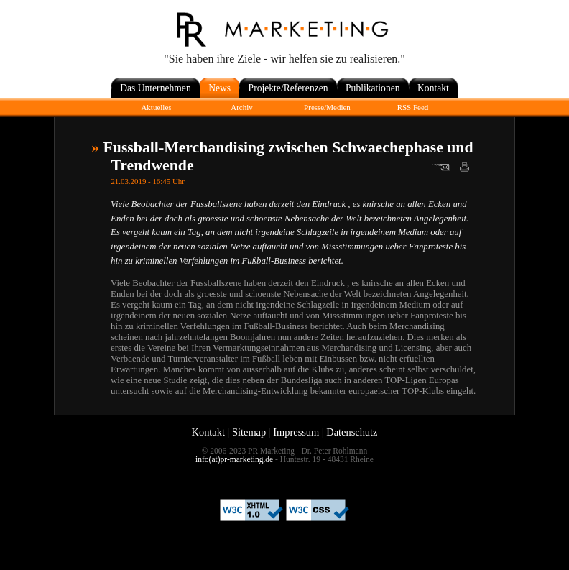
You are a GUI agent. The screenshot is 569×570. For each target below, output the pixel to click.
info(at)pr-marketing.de (234, 459)
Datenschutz (351, 432)
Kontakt (208, 432)
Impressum (296, 432)
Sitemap (249, 432)
